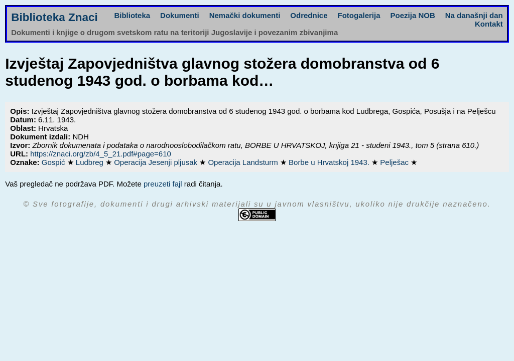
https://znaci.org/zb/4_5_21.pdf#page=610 (100, 153)
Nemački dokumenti (245, 15)
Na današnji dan (474, 15)
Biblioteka (132, 15)
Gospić (54, 162)
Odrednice (308, 15)
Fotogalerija (359, 15)
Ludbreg (90, 162)
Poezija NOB (413, 15)
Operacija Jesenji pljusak (156, 162)
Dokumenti (179, 15)
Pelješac (395, 162)
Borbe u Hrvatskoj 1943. (330, 162)
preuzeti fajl (163, 183)
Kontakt (489, 24)
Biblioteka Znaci (54, 17)
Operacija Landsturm (244, 162)
